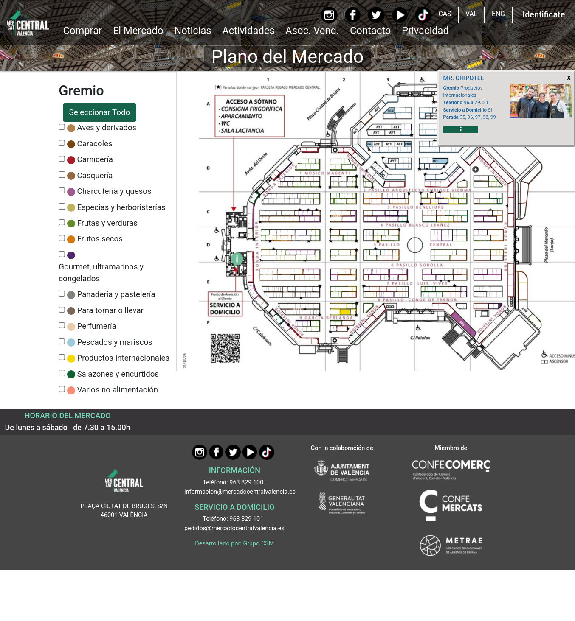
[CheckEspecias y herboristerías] (62, 206)
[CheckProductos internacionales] (62, 357)
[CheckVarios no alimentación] (62, 389)
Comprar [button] (82, 30)
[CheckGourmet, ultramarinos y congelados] (62, 254)
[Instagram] (329, 15)
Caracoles (95, 143)
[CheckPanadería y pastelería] (62, 294)
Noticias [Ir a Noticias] (192, 30)
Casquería (95, 175)
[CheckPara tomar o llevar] (62, 310)
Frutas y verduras (107, 223)
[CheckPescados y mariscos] (62, 341)
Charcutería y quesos (114, 191)
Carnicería (95, 159)
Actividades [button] (248, 30)
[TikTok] (423, 15)
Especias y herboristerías (121, 207)
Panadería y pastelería (116, 294)
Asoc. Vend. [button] (312, 30)
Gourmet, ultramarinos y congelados (101, 272)
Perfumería (96, 326)
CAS (444, 14)
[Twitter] (376, 15)
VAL (471, 14)
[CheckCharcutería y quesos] (62, 190)
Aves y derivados (107, 127)
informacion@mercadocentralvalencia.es (240, 491)
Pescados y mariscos (114, 342)
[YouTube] (400, 15)
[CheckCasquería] (62, 174)
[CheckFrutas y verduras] (62, 222)
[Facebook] (352, 14)
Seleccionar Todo (99, 112)
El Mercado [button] (138, 30)
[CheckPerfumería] (62, 325)
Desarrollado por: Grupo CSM (234, 543)
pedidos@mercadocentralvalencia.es (234, 528)
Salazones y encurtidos (118, 374)
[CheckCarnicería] (62, 159)
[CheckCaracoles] (62, 143)
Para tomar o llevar (110, 310)
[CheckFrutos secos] (62, 238)
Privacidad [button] (425, 30)
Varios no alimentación (117, 389)
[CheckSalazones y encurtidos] (62, 373)
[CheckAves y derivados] (62, 127)
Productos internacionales (123, 358)
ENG (498, 14)
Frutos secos (100, 238)
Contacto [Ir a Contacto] (370, 30)
